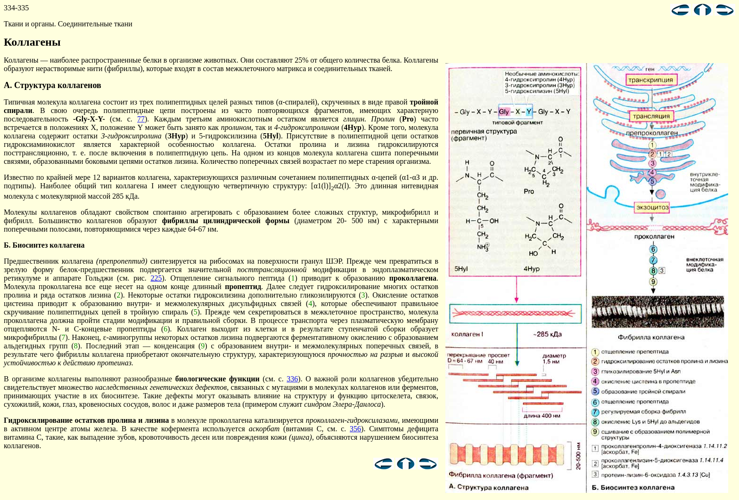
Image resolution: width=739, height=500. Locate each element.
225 (156, 278)
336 (292, 379)
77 (141, 119)
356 (355, 429)
